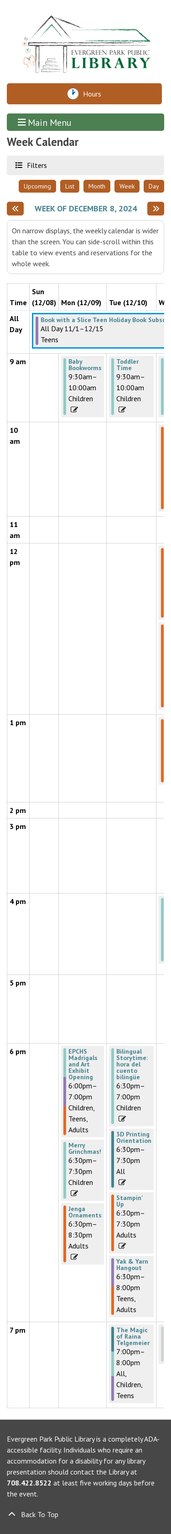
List (69, 186)
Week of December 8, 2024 (86, 209)
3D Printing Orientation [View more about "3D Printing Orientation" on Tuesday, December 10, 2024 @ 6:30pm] (133, 1137)
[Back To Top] (85, 1514)
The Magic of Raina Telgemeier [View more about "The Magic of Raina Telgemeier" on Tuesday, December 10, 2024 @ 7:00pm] (133, 1336)
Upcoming (37, 186)
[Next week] (155, 208)
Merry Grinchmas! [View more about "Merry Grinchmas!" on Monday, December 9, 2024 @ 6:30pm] (84, 1148)
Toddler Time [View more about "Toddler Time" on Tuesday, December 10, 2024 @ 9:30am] (127, 364)
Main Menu (45, 122)
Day (154, 186)
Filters (36, 165)
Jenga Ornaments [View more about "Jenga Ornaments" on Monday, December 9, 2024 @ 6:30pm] (85, 1212)
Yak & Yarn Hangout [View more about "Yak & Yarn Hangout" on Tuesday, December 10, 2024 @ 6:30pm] (132, 1264)
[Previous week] (15, 208)
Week (127, 186)
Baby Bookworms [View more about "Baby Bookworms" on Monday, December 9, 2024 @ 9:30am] (85, 364)
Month (96, 186)
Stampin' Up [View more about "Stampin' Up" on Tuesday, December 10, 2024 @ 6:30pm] (129, 1201)
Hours (94, 93)
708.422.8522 (29, 1482)
